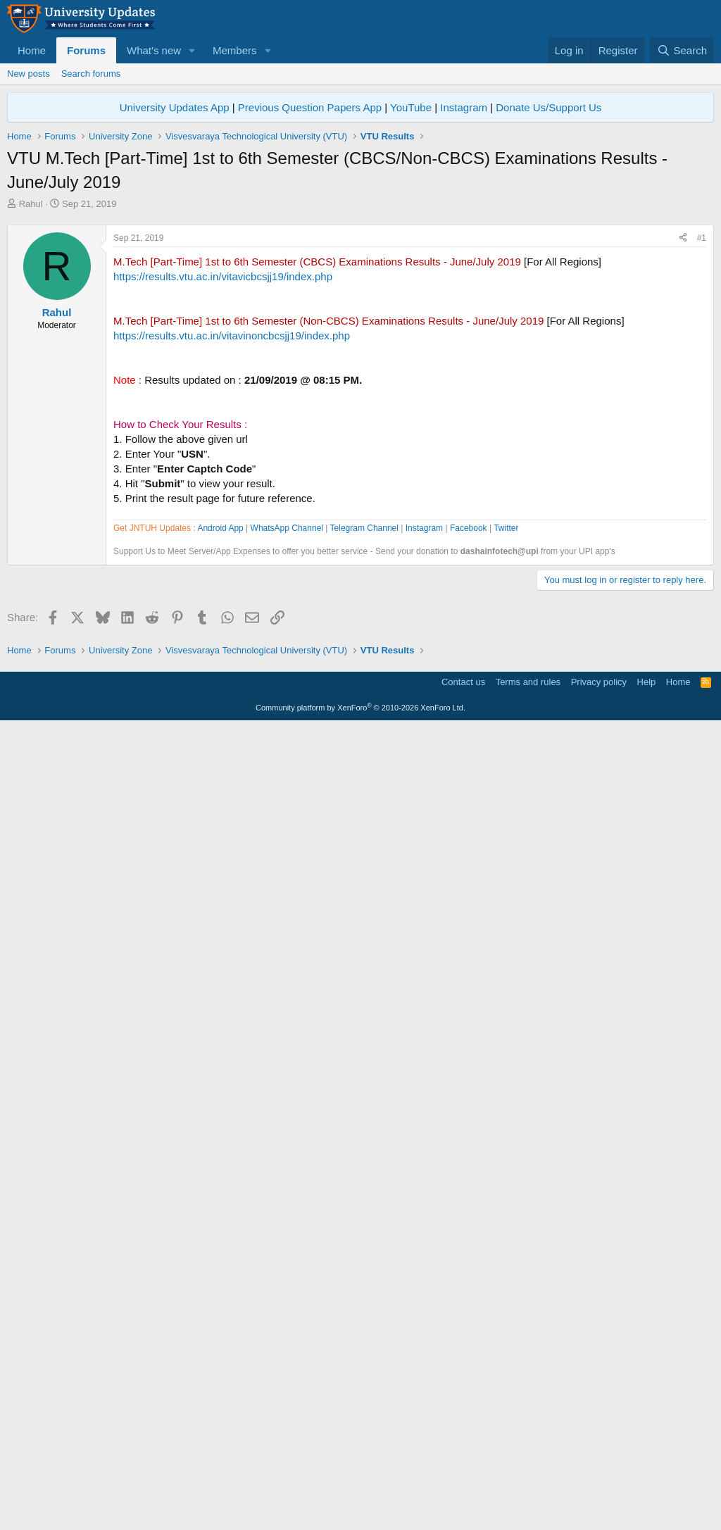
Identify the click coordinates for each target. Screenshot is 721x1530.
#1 (701, 435)
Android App (220, 929)
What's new (154, 50)
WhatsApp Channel (287, 929)
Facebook (468, 929)
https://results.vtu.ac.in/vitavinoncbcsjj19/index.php (231, 533)
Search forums (91, 73)
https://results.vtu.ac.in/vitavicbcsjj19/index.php (222, 473)
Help (646, 1484)
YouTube (411, 107)
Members (235, 50)
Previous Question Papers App (310, 107)
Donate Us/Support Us (548, 107)
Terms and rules (528, 1484)
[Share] (683, 435)
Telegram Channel (364, 929)
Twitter (506, 929)
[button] (192, 50)
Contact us (463, 1484)
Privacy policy (599, 1484)
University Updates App (175, 107)
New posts (28, 73)
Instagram (463, 107)
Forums (86, 50)
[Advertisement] (360, 316)
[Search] (682, 50)
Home (32, 50)
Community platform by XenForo (360, 1510)
